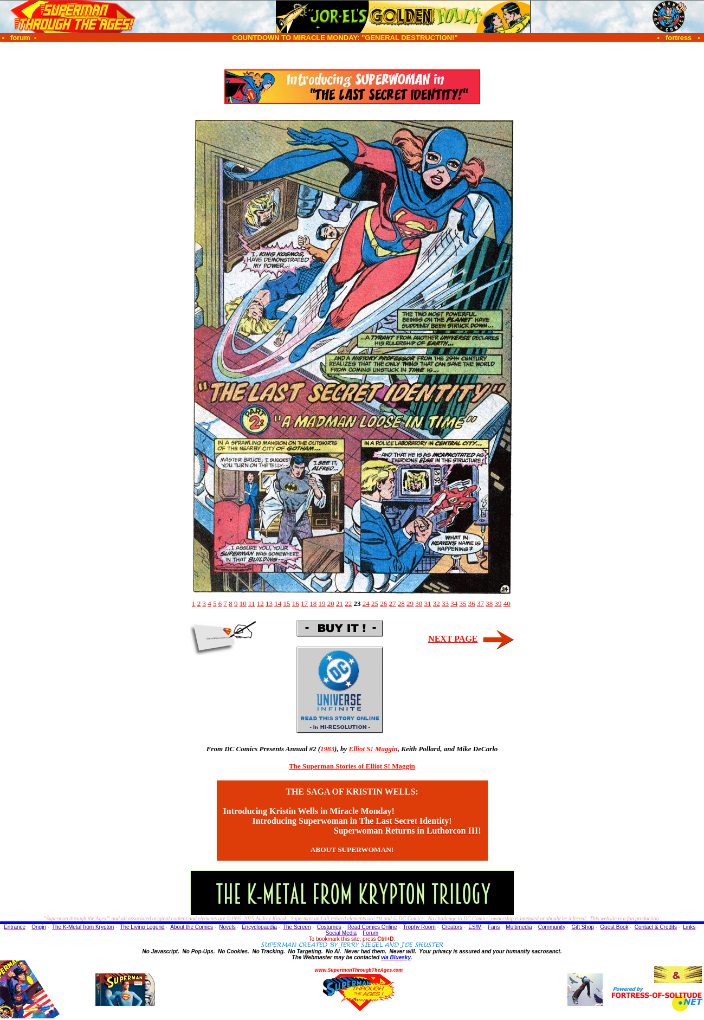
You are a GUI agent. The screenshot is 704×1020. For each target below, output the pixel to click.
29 (410, 603)
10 (243, 603)
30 (418, 603)
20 (330, 603)
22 (348, 603)
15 (286, 603)
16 (295, 603)
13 (269, 603)
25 (374, 603)
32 (436, 603)
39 (498, 603)
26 (383, 603)
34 (453, 603)
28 (401, 603)
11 (251, 603)
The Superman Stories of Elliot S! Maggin (352, 766)
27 (392, 603)
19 (322, 603)
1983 (327, 749)
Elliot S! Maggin (372, 749)
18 (313, 603)
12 (260, 603)
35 (463, 603)
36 (471, 603)
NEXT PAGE (452, 638)
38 (489, 603)
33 (445, 603)
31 (427, 603)
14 (277, 603)
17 (304, 603)
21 (339, 603)
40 (507, 603)
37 (480, 603)
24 (366, 603)
